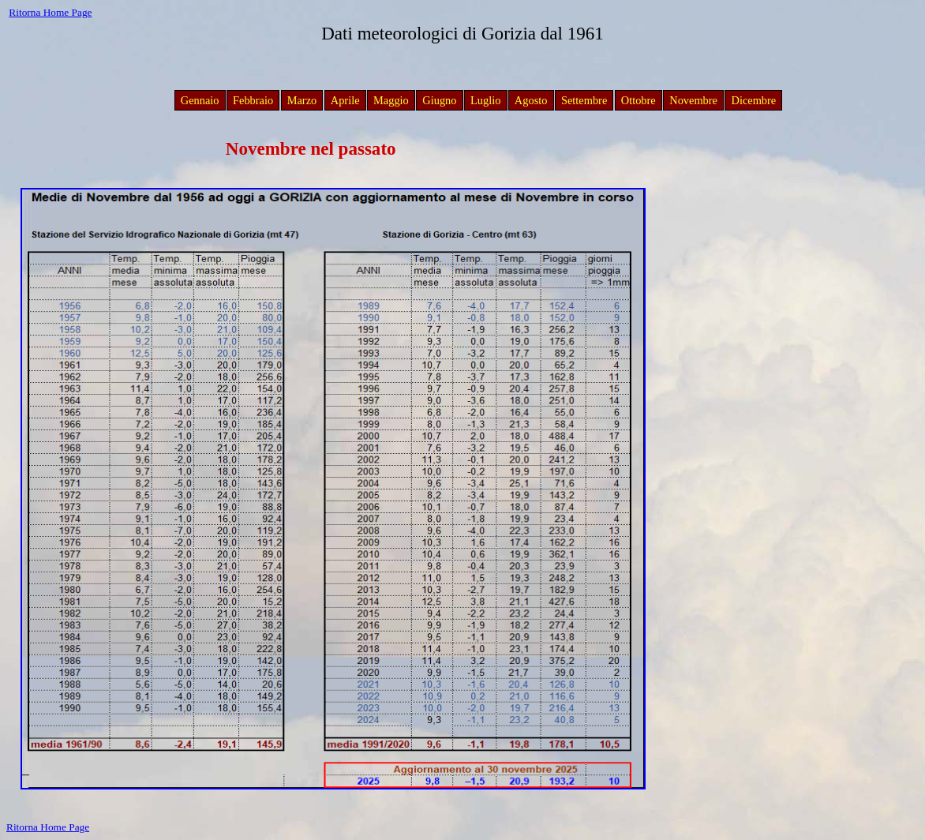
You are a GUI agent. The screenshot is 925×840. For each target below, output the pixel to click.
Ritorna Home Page (50, 12)
